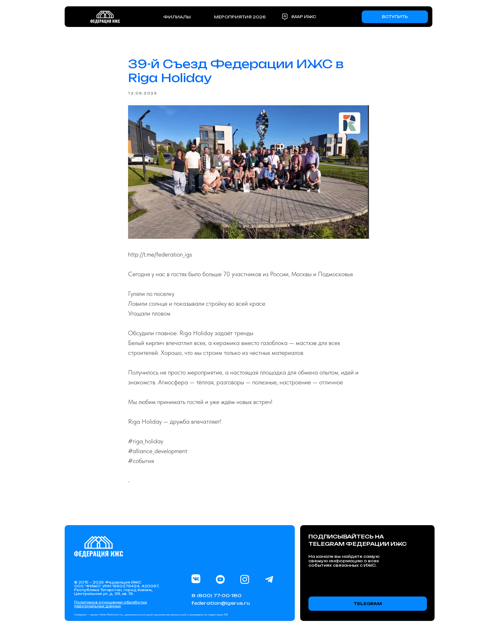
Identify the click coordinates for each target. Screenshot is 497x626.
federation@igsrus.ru (220, 603)
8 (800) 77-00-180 (216, 595)
